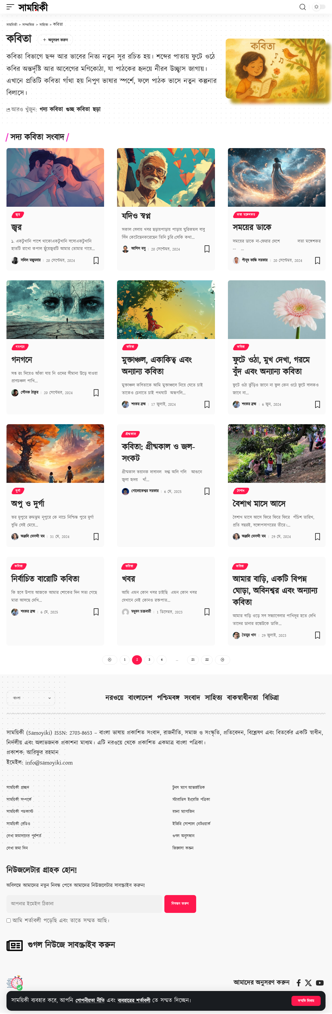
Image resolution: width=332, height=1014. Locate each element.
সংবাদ (192, 699)
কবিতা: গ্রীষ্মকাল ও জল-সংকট (158, 453)
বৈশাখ (241, 491)
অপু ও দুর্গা (27, 504)
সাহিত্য (213, 699)
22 (208, 660)
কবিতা (131, 348)
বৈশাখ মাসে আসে (259, 504)
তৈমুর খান (249, 635)
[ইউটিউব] (320, 984)
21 (193, 660)
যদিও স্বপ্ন (136, 216)
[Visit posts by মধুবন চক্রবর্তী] (125, 612)
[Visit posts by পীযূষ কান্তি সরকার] (236, 260)
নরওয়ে (114, 699)
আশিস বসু (139, 248)
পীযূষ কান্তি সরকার (257, 261)
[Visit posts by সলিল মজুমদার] (14, 260)
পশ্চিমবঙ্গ (168, 699)
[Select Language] (30, 699)
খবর (128, 580)
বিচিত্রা (271, 699)
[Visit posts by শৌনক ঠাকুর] (14, 393)
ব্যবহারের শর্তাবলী (142, 1001)
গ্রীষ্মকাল (131, 435)
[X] (308, 984)
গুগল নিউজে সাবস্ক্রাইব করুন (71, 946)
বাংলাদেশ (140, 699)
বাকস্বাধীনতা (242, 699)
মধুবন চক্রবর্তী (142, 613)
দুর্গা (18, 491)
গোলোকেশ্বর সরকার (146, 491)
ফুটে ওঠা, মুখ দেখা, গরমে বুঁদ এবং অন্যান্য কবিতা (271, 366)
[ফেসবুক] (298, 984)
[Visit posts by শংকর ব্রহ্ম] (125, 404)
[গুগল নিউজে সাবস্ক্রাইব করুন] (14, 946)
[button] (305, 1001)
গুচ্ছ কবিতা (78, 110)
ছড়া (97, 110)
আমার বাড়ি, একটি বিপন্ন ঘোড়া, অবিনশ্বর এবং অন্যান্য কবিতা (275, 591)
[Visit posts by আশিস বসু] (125, 248)
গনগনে (20, 348)
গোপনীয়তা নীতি (93, 1001)
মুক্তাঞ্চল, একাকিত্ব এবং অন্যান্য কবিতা (157, 366)
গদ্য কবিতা (51, 110)
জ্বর (18, 215)
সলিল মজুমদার (32, 261)
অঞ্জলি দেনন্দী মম (34, 537)
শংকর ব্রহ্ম (139, 405)
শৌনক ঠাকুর (31, 394)
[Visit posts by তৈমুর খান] (236, 634)
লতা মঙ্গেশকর (247, 215)
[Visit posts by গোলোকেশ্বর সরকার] (125, 491)
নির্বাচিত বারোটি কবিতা (45, 580)
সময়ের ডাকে (252, 228)
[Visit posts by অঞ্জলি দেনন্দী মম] (14, 537)
